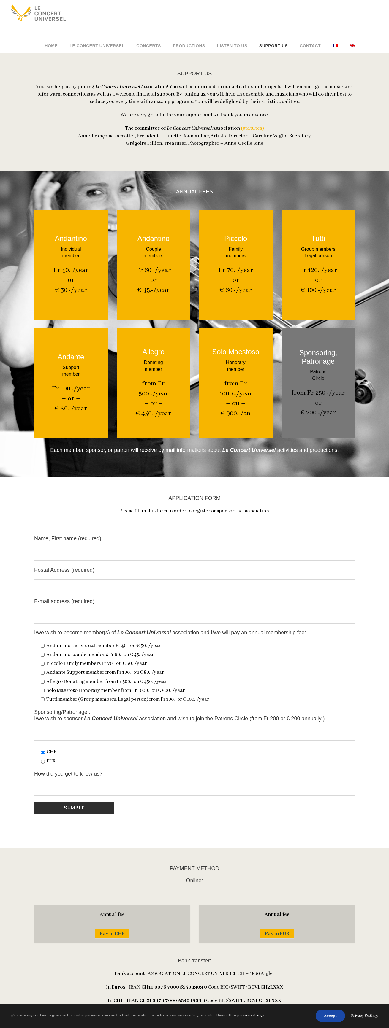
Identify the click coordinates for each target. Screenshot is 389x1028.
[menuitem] (335, 47)
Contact (310, 45)
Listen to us (232, 45)
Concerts (148, 45)
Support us (273, 45)
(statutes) (252, 128)
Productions (189, 45)
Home (51, 45)
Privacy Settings (365, 1015)
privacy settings (250, 1015)
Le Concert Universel (96, 45)
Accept (330, 1015)
